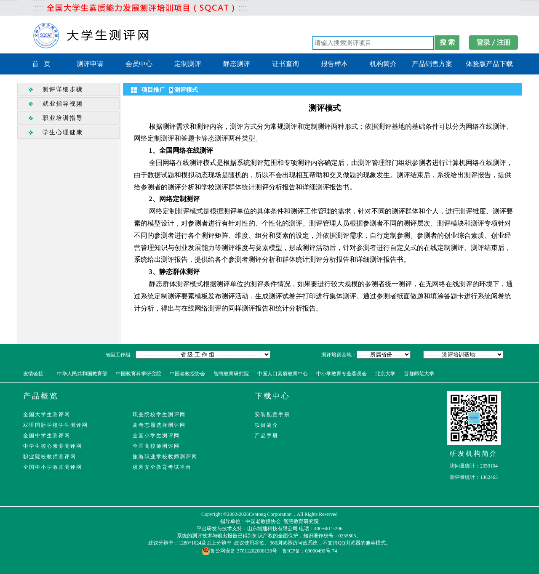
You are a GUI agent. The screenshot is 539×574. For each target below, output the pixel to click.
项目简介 (266, 425)
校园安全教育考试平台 (162, 467)
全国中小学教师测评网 (52, 467)
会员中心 (138, 63)
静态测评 (236, 63)
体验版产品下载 (489, 63)
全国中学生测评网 (46, 435)
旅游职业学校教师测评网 (165, 457)
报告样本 (334, 63)
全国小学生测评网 (156, 435)
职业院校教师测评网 (49, 457)
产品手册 (266, 435)
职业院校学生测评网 (159, 414)
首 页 (41, 63)
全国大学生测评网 (46, 414)
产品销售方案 (432, 63)
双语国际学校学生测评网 (55, 425)
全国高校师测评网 (156, 446)
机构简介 (383, 63)
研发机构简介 (474, 453)
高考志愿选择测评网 (159, 425)
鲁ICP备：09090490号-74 (309, 551)
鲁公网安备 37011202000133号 (239, 551)
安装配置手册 (272, 414)
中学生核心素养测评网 (52, 446)
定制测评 (187, 63)
